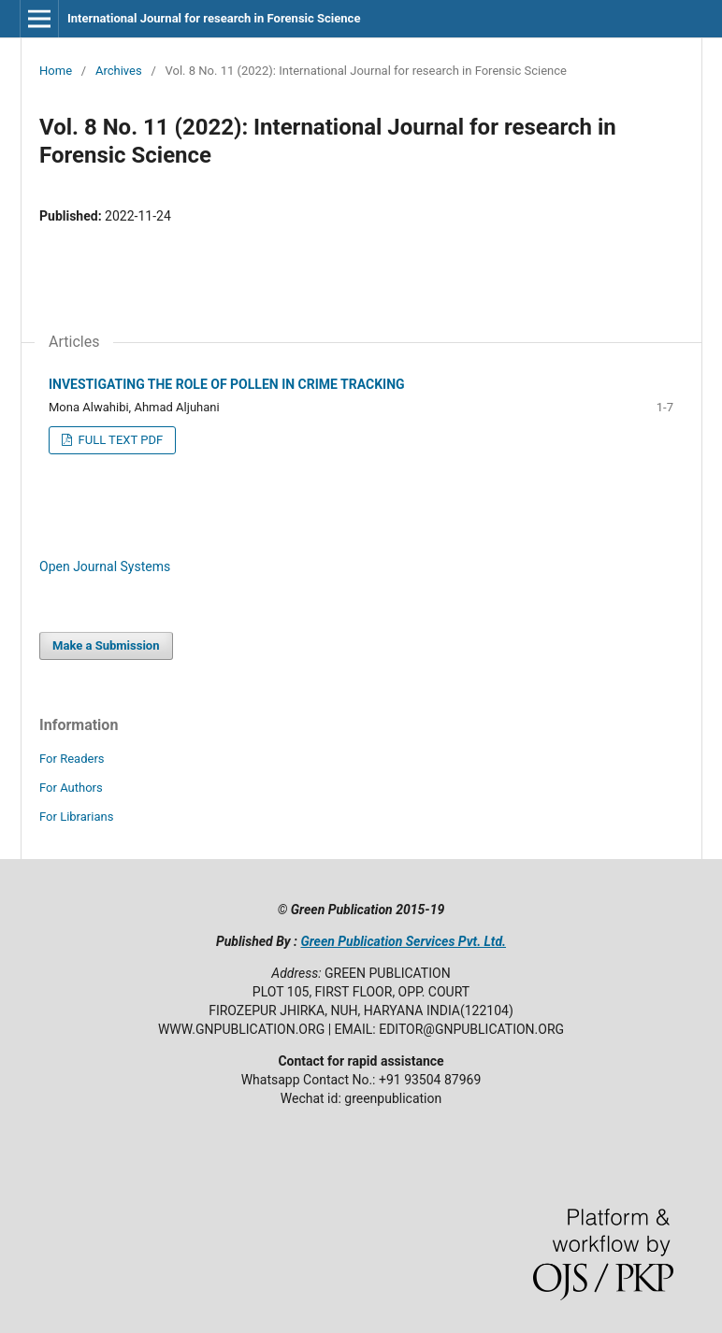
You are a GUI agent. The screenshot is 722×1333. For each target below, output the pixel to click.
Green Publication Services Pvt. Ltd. (403, 941)
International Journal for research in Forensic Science (213, 18)
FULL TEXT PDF (119, 440)
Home (55, 71)
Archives (118, 71)
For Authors (71, 788)
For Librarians (76, 817)
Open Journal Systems (104, 566)
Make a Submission (105, 645)
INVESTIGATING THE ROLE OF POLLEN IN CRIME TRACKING (227, 384)
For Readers (72, 759)
